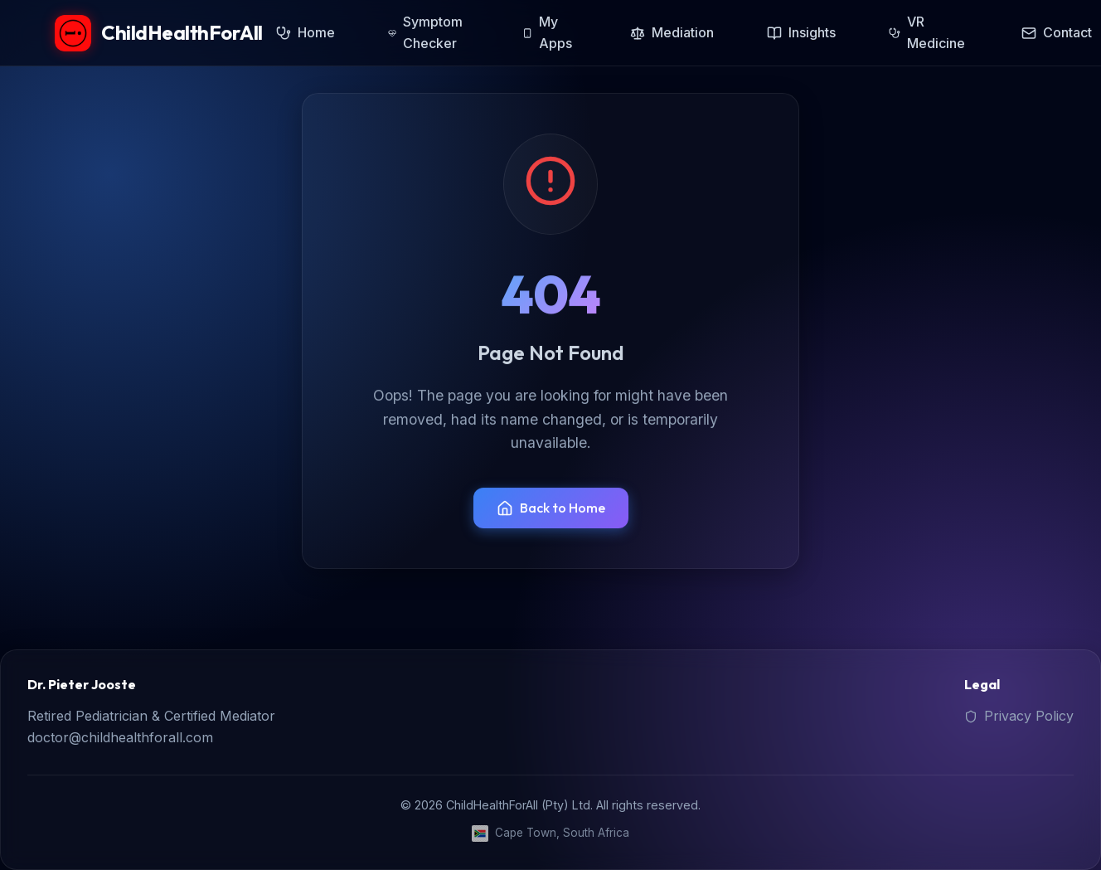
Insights (801, 32)
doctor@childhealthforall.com (120, 737)
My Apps (547, 32)
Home (305, 32)
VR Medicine (927, 32)
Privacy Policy (1019, 715)
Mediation (672, 32)
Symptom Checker (425, 32)
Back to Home (551, 508)
